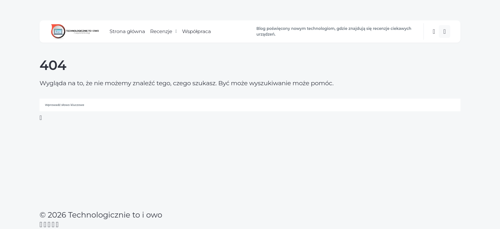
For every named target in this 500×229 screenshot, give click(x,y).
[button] (434, 31)
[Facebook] (41, 224)
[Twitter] (45, 224)
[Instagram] (49, 224)
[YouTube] (53, 224)
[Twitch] (57, 224)
